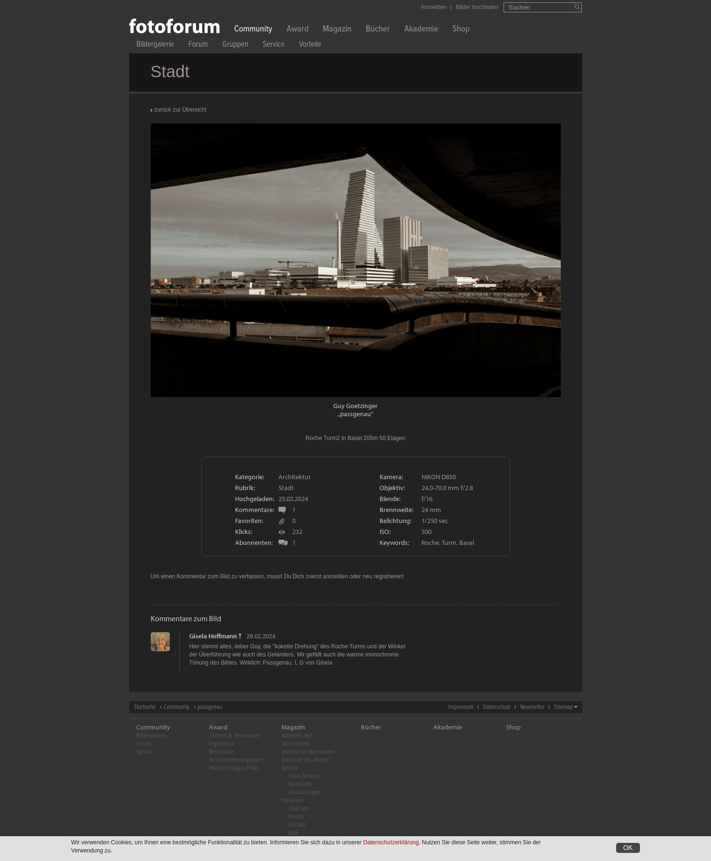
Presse (296, 817)
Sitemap (563, 707)
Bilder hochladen (477, 7)
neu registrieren (382, 576)
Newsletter (532, 707)
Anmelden (433, 7)
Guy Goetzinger (355, 405)
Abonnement (295, 744)
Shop (461, 30)
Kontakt (297, 825)
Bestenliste (221, 752)
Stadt (286, 487)
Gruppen (235, 45)
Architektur (294, 476)
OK (628, 848)
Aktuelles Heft (297, 736)
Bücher (378, 30)
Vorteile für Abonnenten (308, 752)
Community (253, 30)
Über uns (299, 809)
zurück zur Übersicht (180, 109)
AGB (293, 833)
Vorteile (310, 45)
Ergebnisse (221, 744)
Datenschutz (497, 707)
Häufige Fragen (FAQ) (233, 768)
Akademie (421, 30)
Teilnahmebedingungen (236, 760)
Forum (198, 45)
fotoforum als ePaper (305, 760)
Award (298, 30)
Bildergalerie (155, 45)
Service (274, 45)
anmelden (335, 576)
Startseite (144, 707)
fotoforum (292, 801)
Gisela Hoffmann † (215, 636)
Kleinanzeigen (305, 793)
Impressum (461, 707)
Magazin (337, 30)
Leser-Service (304, 776)
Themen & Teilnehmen (234, 736)
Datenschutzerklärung (391, 843)
